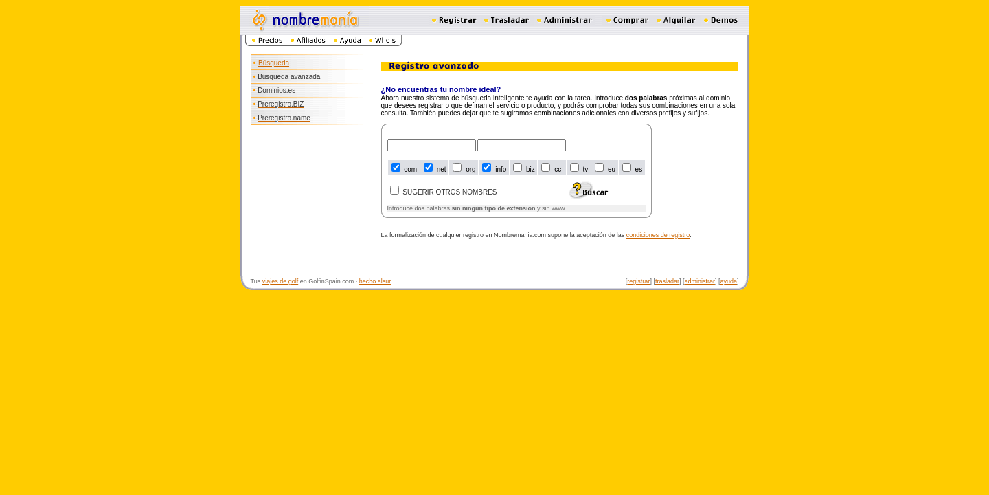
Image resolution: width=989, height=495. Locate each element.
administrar (699, 281)
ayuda (728, 281)
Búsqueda (273, 63)
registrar (638, 281)
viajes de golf (280, 281)
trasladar (667, 281)
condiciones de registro (658, 235)
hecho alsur (375, 281)
